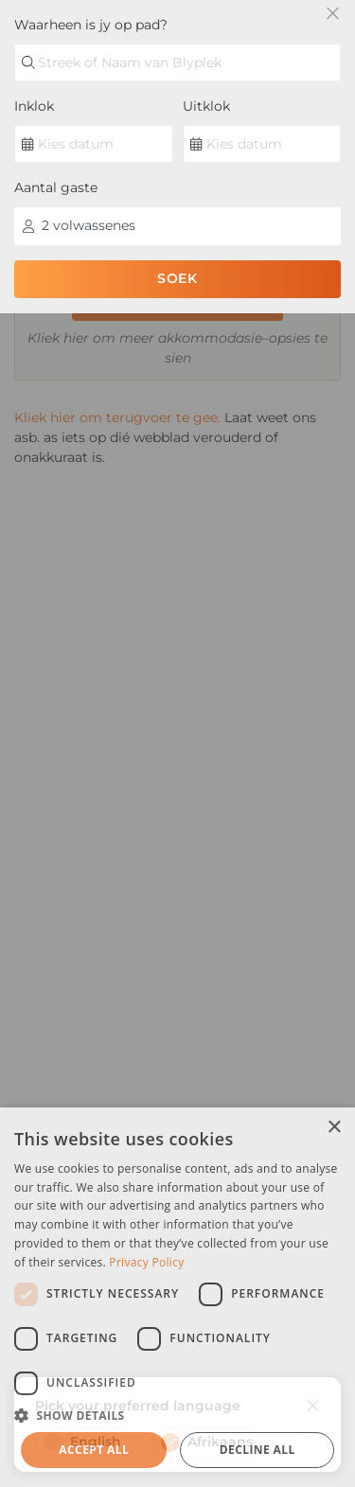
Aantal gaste (56, 187)
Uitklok (206, 106)
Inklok (34, 106)
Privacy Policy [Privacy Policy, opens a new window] (146, 1262)
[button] (177, 1415)
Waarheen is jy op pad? (91, 24)
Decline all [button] (257, 1450)
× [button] (334, 1128)
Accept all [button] (94, 1450)
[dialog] (177, 1297)
